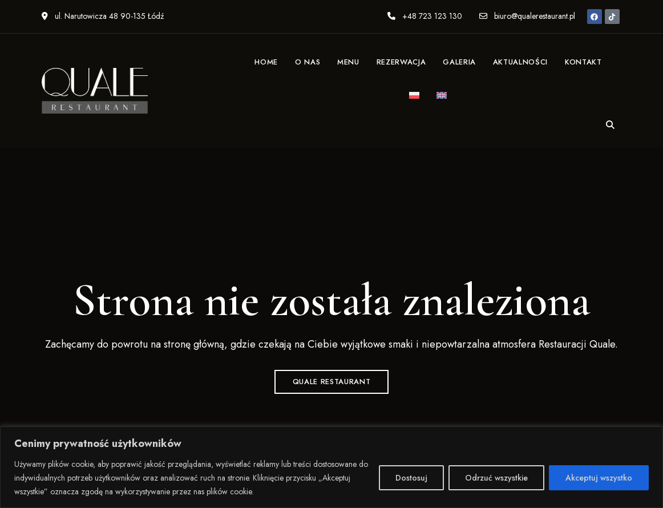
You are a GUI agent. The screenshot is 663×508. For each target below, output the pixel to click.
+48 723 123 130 (424, 16)
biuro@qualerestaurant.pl (527, 16)
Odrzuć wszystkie (496, 477)
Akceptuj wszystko (598, 477)
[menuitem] (414, 96)
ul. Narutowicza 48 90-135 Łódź (103, 16)
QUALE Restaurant (331, 381)
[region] (331, 467)
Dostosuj (411, 477)
